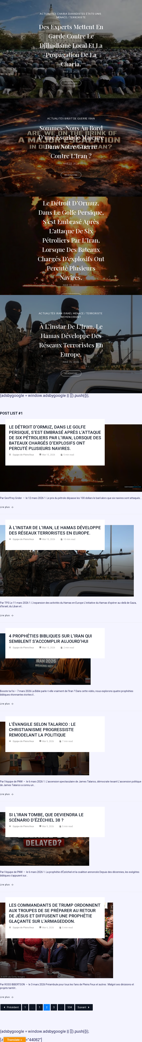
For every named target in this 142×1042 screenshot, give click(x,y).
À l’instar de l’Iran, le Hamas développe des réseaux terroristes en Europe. (71, 340)
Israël (67, 308)
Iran (91, 113)
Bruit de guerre (76, 113)
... (32, 1007)
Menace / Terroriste (71, 17)
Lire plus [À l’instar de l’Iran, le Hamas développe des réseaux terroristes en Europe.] (7, 615)
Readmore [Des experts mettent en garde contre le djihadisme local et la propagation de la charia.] (71, 83)
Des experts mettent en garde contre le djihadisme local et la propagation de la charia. (71, 45)
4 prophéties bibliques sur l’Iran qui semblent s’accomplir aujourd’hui (50, 639)
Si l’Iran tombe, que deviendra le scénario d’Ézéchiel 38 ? (46, 817)
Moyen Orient (71, 312)
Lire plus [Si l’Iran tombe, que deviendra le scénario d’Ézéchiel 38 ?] (7, 884)
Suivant (84, 1007)
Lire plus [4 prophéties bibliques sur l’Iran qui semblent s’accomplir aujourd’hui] (7, 704)
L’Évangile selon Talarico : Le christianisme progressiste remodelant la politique (42, 730)
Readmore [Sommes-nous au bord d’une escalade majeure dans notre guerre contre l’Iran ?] (71, 179)
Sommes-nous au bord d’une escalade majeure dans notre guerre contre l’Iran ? (71, 141)
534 (70, 1007)
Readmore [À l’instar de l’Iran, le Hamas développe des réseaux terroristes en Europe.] (71, 378)
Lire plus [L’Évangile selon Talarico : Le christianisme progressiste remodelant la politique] (7, 794)
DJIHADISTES (76, 13)
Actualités (48, 13)
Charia (62, 13)
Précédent (11, 1007)
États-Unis (93, 13)
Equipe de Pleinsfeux (23, 455)
